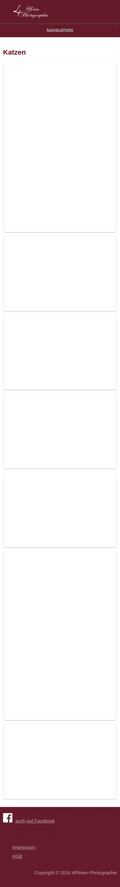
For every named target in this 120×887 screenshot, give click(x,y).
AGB (17, 856)
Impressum (23, 847)
